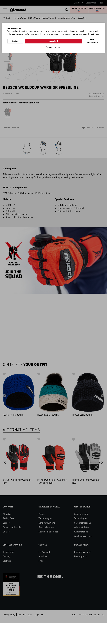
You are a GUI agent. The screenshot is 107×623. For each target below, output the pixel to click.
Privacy (49, 43)
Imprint (58, 43)
